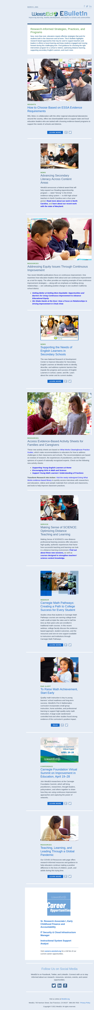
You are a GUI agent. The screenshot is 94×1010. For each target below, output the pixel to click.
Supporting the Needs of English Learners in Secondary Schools (56, 351)
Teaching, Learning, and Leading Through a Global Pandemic (57, 851)
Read (55, 725)
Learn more (55, 132)
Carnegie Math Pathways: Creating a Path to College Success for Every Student (58, 606)
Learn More (55, 381)
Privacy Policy (85, 1003)
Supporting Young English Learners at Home (51, 468)
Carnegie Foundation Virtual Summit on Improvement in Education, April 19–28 (59, 773)
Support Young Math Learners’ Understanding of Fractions (58, 473)
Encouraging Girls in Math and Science (49, 470)
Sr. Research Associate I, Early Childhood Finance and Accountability (57, 924)
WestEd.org (65, 999)
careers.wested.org (52, 951)
